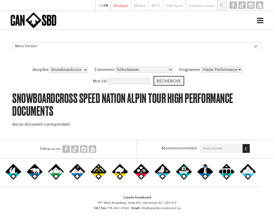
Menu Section (26, 46)
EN (100, 6)
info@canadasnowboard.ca (160, 208)
